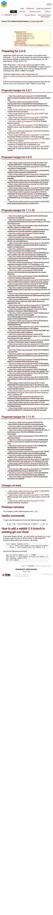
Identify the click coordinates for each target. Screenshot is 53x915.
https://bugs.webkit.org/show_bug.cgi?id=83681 (25, 463)
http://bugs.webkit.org (25, 65)
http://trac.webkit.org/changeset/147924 (22, 96)
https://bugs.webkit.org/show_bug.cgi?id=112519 (26, 365)
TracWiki (31, 568)
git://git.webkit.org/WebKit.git (33, 537)
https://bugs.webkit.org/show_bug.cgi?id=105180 (26, 280)
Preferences (30, 8)
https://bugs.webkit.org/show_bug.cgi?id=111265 (26, 469)
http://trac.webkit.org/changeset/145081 (22, 216)
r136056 (22, 133)
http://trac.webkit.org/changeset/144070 (22, 446)
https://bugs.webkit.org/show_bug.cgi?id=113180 (26, 135)
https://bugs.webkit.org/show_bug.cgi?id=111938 (26, 305)
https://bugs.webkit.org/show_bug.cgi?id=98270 (25, 284)
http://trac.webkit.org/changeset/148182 (22, 102)
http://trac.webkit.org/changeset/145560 (22, 334)
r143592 (15, 61)
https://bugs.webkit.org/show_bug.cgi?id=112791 (26, 167)
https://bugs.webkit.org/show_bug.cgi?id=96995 (25, 113)
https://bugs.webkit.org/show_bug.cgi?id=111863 (26, 243)
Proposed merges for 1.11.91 (25, 38)
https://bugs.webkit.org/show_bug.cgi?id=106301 (26, 184)
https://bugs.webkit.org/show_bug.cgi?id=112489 (26, 383)
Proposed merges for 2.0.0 (24, 35)
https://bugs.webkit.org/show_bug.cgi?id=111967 (26, 202)
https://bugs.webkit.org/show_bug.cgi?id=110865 (26, 491)
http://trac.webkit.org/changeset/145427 (22, 313)
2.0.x (15, 15)
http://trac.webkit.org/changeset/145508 (22, 288)
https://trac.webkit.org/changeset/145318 (23, 309)
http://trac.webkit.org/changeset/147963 (22, 125)
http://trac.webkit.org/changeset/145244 (22, 257)
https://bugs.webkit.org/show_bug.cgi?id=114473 (26, 146)
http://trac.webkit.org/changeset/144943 (22, 233)
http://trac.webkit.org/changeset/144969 (22, 220)
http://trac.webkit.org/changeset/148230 (22, 131)
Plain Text (26, 574)
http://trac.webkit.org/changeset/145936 (22, 369)
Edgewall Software (23, 578)
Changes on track (21, 40)
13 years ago (34, 21)
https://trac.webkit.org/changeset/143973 (23, 436)
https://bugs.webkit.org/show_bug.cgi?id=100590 (26, 171)
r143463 (20, 448)
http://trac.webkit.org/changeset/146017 (22, 373)
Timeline (22, 11)
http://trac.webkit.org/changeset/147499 (22, 121)
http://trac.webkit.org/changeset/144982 (22, 237)
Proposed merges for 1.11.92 (25, 37)
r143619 (11, 278)
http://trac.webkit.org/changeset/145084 (22, 263)
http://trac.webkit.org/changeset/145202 (22, 253)
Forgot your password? (43, 8)
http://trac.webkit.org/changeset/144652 (22, 455)
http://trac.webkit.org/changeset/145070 (22, 321)
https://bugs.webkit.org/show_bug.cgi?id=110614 (26, 451)
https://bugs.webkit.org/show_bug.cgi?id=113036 (26, 192)
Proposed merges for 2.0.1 (24, 33)
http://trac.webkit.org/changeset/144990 (22, 363)
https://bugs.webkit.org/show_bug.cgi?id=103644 (26, 327)
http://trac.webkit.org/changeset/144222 (22, 226)
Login (22, 8)
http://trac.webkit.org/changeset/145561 (22, 354)
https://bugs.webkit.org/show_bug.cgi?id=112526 (26, 387)
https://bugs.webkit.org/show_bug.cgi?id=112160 (26, 344)
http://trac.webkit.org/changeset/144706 (22, 473)
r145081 (20, 290)
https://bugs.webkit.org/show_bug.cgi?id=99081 (25, 377)
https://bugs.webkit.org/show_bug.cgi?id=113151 (26, 110)
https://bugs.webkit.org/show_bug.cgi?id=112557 (26, 495)
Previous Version (30, 15)
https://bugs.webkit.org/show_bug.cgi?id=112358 (26, 402)
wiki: (2, 15)
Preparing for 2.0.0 (20, 32)
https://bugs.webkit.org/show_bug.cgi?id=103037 (26, 163)
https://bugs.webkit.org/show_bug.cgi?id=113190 (26, 139)
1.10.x (13, 57)
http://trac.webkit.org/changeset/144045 (22, 440)
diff (41, 21)
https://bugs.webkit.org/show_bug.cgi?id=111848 (26, 299)
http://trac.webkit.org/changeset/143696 (22, 422)
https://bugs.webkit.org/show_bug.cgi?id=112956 (26, 180)
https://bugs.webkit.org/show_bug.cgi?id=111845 (26, 294)
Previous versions (20, 42)
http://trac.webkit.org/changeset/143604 (22, 249)
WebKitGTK (8, 15)
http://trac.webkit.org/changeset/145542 (22, 330)
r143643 (11, 475)
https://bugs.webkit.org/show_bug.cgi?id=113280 (26, 143)
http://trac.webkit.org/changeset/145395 (22, 350)
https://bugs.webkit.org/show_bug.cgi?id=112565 (26, 391)
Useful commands (20, 43)
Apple (50, 577)
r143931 (11, 442)
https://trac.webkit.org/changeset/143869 (23, 430)
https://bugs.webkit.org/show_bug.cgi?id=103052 (26, 188)
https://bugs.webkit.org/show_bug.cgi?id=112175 (26, 340)
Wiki (13, 11)
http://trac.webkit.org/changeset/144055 (22, 276)
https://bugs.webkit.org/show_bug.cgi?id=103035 (26, 174)
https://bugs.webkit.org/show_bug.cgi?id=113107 (26, 196)
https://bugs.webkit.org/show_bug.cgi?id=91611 (25, 397)
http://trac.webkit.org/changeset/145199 (22, 266)
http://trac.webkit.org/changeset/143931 (22, 426)
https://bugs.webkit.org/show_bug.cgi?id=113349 (26, 117)
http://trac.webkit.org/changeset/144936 (22, 229)
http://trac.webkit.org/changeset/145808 (22, 360)
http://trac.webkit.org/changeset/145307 (22, 270)
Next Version (45, 17)
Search (47, 11)
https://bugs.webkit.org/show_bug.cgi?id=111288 (26, 459)
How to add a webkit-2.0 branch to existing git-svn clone (32, 45)
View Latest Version (44, 15)
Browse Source (35, 11)
